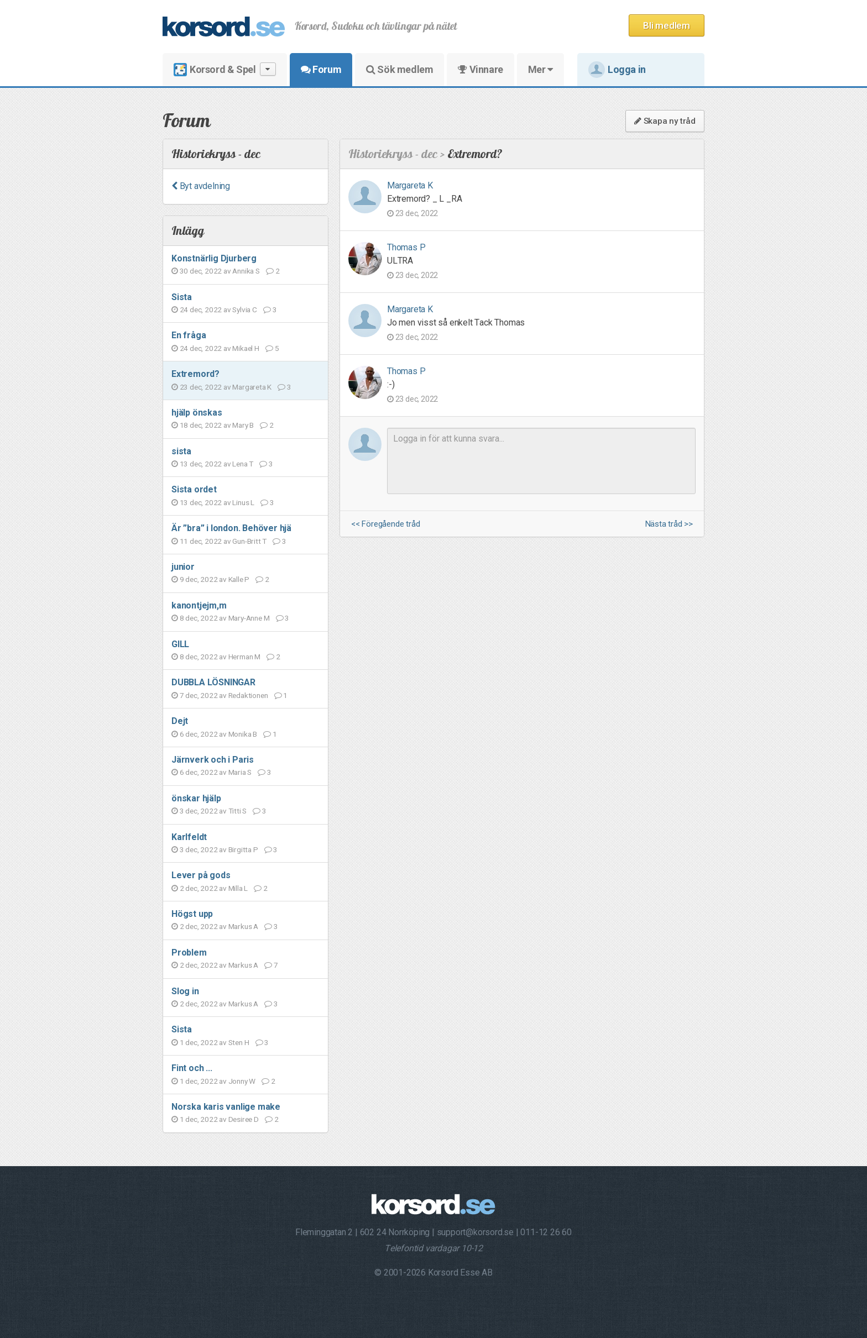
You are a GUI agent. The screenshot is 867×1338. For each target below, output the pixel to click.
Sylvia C (244, 309)
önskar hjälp (196, 798)
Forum (321, 69)
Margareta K (251, 386)
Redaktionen (248, 695)
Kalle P (239, 579)
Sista (181, 297)
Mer (540, 69)
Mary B (243, 425)
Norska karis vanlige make (225, 1106)
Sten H (238, 1042)
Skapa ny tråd (665, 121)
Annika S (245, 270)
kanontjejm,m (199, 605)
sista (181, 451)
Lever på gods (200, 875)
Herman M (244, 656)
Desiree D (243, 1119)
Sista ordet (194, 489)
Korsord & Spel (225, 69)
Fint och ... (191, 1068)
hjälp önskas (196, 412)
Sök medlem (399, 69)
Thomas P (406, 247)
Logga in (617, 69)
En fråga (188, 335)
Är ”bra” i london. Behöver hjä (231, 528)
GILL (180, 644)
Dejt (179, 721)
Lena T (242, 463)
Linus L (243, 502)
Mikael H (245, 348)
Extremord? (195, 374)
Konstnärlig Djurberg (214, 258)
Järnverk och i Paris (212, 759)
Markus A (243, 926)
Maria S (240, 772)
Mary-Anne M (249, 617)
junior (183, 567)
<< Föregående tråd (385, 524)
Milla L (238, 888)
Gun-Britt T (249, 541)
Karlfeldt (189, 837)
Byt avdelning (200, 186)
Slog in (185, 991)
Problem (189, 952)
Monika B (242, 734)
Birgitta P (243, 849)
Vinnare (480, 69)
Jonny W (242, 1081)
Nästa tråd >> (669, 524)
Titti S (237, 810)
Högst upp (192, 914)
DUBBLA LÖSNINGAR (213, 682)
